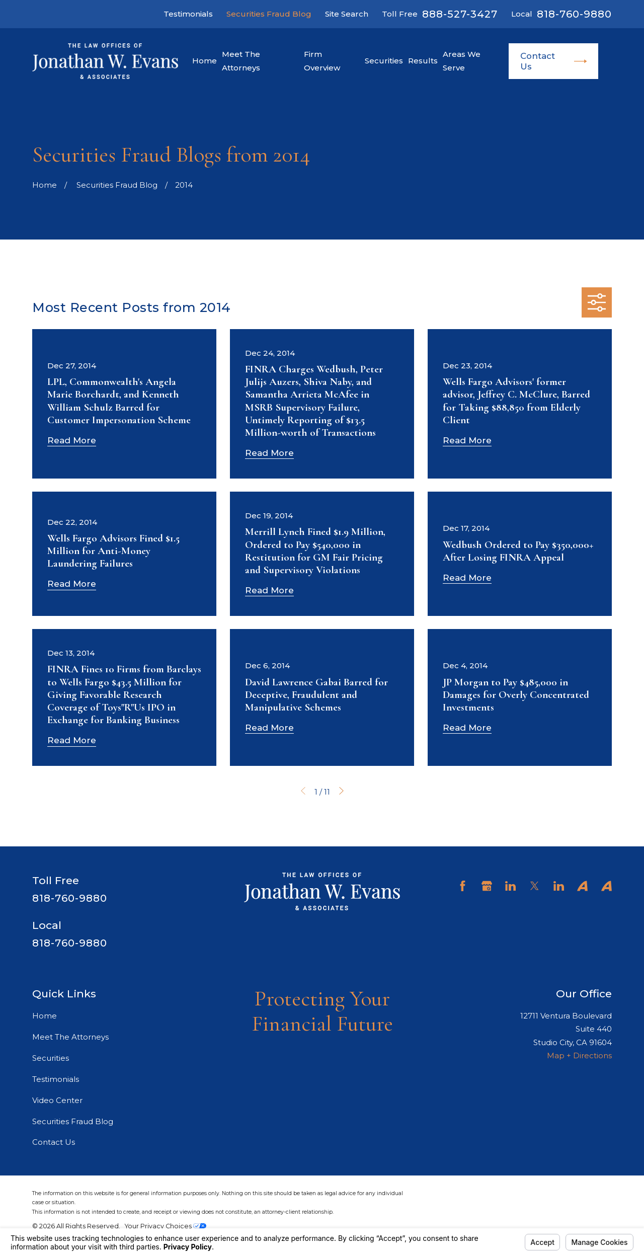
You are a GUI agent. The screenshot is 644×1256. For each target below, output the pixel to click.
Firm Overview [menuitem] (322, 60)
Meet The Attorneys (70, 1037)
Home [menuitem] (204, 60)
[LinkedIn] (510, 886)
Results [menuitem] (423, 60)
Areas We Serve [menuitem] (461, 60)
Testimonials (188, 14)
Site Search (346, 14)
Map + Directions (579, 1055)
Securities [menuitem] (384, 60)
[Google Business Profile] (486, 886)
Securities (50, 1058)
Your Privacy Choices (165, 1226)
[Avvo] (582, 886)
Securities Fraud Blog (268, 14)
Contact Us (553, 61)
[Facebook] (462, 886)
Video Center (57, 1100)
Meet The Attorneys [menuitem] (241, 60)
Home (44, 1015)
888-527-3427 (460, 14)
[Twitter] (534, 886)
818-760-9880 (574, 14)
